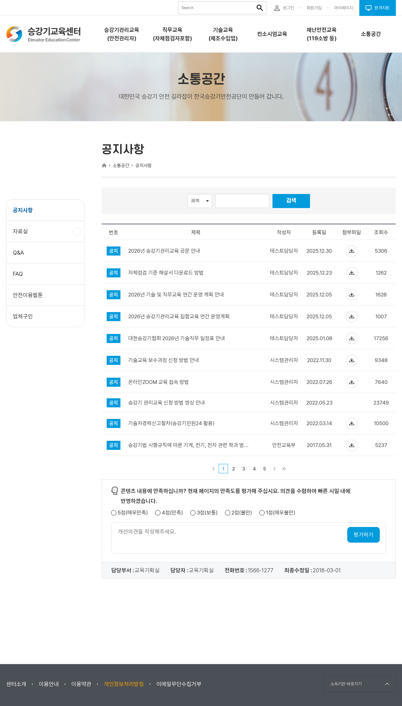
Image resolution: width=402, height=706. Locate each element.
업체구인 (23, 316)
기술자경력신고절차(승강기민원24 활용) (171, 423)
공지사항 (23, 210)
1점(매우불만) (280, 512)
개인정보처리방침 (124, 684)
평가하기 (364, 534)
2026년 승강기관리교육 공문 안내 (164, 251)
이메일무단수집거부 (178, 684)
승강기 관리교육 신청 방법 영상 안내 (166, 403)
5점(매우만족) (133, 512)
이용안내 (49, 684)
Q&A (18, 252)
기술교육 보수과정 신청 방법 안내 (163, 360)
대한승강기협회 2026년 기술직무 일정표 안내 (176, 338)
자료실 (23, 234)
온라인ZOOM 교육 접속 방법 (158, 382)
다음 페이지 (274, 468)
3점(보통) (207, 512)
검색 (291, 201)
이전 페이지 (213, 468)
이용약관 (81, 684)
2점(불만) (242, 512)
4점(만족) (172, 512)
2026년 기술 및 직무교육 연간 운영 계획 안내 (176, 295)
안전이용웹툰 (28, 295)
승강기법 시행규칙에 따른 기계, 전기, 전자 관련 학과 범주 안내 (190, 445)
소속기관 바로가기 (346, 683)
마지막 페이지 (284, 468)
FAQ (18, 274)
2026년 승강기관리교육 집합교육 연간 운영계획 (179, 317)
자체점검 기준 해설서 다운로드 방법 (166, 273)
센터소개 (16, 684)
